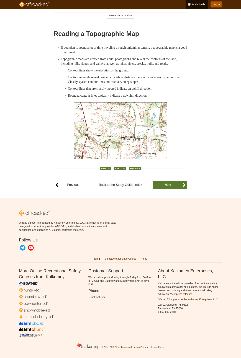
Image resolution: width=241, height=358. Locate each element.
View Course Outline (120, 15)
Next (168, 185)
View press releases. (181, 294)
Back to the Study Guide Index (120, 185)
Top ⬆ (97, 258)
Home (144, 258)
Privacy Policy (139, 347)
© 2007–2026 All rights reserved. (116, 347)
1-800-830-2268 (97, 296)
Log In (216, 4)
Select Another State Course (120, 258)
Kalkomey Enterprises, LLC (203, 299)
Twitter (22, 248)
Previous (73, 185)
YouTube (31, 248)
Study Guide (196, 4)
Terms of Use (157, 347)
